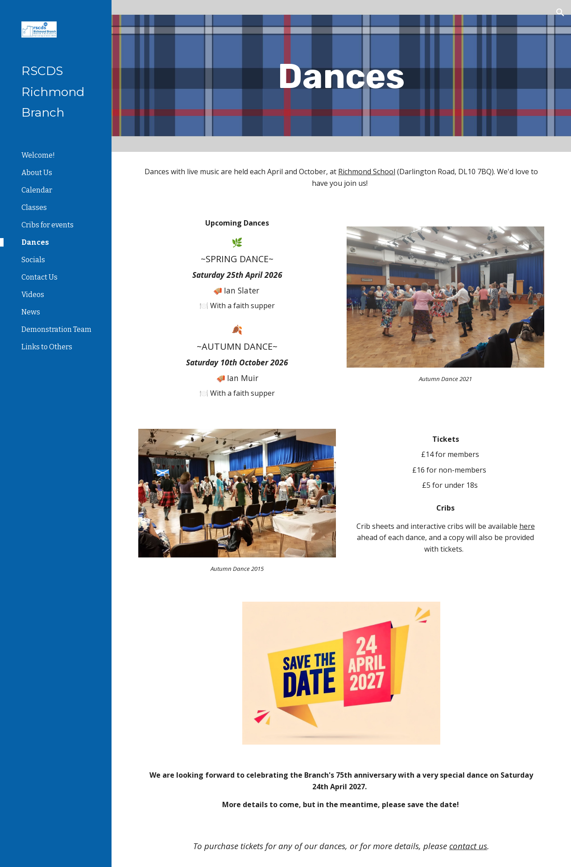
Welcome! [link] (38, 155)
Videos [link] (32, 294)
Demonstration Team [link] (56, 329)
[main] (341, 76)
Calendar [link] (36, 190)
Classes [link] (34, 207)
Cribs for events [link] (47, 225)
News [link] (30, 312)
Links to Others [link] (46, 347)
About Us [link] (36, 172)
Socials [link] (33, 259)
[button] (560, 12)
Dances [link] (35, 242)
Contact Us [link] (39, 277)
